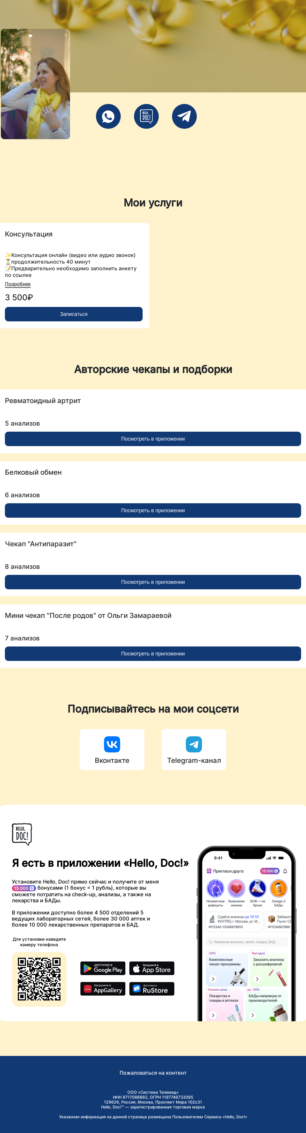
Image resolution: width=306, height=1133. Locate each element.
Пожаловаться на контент (153, 1073)
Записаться (74, 314)
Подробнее (18, 284)
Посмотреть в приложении (153, 439)
